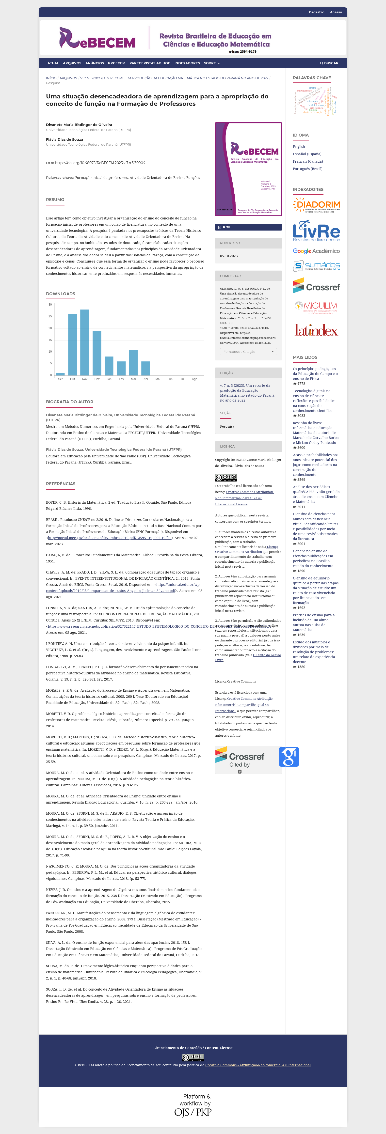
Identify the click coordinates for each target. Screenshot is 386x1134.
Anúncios (94, 63)
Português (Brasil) (307, 168)
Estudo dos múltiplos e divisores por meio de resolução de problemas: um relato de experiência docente (314, 652)
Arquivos (72, 63)
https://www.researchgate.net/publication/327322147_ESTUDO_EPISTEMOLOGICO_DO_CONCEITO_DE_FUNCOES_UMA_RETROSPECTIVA (159, 626)
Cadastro (316, 12)
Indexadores (187, 63)
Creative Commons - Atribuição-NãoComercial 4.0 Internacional (258, 1065)
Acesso (336, 12)
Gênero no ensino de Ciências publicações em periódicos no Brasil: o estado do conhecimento (313, 558)
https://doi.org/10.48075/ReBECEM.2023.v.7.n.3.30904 (100, 163)
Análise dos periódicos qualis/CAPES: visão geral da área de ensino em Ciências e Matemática (316, 494)
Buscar (329, 63)
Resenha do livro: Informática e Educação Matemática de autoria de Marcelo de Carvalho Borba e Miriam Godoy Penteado (316, 432)
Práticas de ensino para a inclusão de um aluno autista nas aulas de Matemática (314, 622)
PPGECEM (116, 63)
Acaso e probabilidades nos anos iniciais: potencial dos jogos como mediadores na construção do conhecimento (315, 464)
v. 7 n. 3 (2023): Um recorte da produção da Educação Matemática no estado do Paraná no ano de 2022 (174, 78)
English (299, 146)
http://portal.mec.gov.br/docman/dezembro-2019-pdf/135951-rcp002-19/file (110, 537)
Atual (53, 63)
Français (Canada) (308, 161)
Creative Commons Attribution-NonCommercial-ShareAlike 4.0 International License (244, 498)
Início (51, 78)
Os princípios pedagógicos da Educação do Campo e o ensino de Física (315, 373)
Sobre (210, 63)
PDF (226, 227)
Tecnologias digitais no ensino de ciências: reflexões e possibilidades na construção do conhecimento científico (314, 400)
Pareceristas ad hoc (149, 63)
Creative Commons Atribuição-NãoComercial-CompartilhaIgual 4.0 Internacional (244, 704)
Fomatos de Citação (239, 352)
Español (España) (307, 154)
